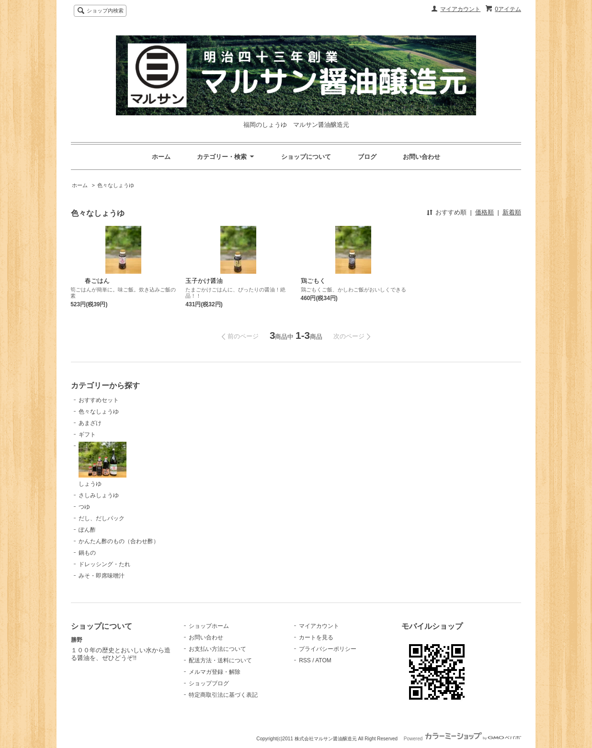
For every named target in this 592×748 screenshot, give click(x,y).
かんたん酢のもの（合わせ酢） (119, 541)
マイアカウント (460, 9)
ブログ (367, 156)
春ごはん (90, 280)
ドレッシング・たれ (104, 564)
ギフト (87, 434)
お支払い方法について (217, 649)
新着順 (511, 212)
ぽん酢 (87, 529)
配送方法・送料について (220, 660)
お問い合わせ (421, 156)
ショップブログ (209, 683)
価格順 (484, 212)
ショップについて (306, 156)
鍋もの (87, 552)
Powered (462, 738)
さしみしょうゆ (99, 495)
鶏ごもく (313, 280)
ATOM (323, 660)
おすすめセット (99, 400)
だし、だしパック (102, 518)
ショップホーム (209, 626)
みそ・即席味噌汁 (102, 575)
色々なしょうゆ (115, 185)
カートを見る (316, 637)
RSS (305, 660)
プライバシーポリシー (327, 649)
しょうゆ (102, 464)
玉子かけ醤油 (204, 280)
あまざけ (90, 423)
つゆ (84, 506)
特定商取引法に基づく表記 (223, 695)
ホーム (161, 156)
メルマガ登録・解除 (214, 672)
